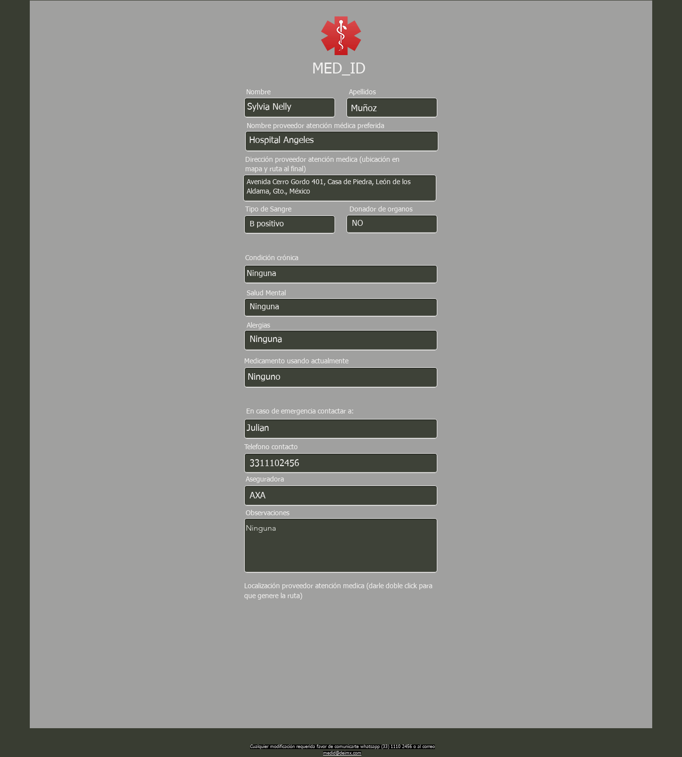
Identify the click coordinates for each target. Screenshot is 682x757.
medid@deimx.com (342, 753)
